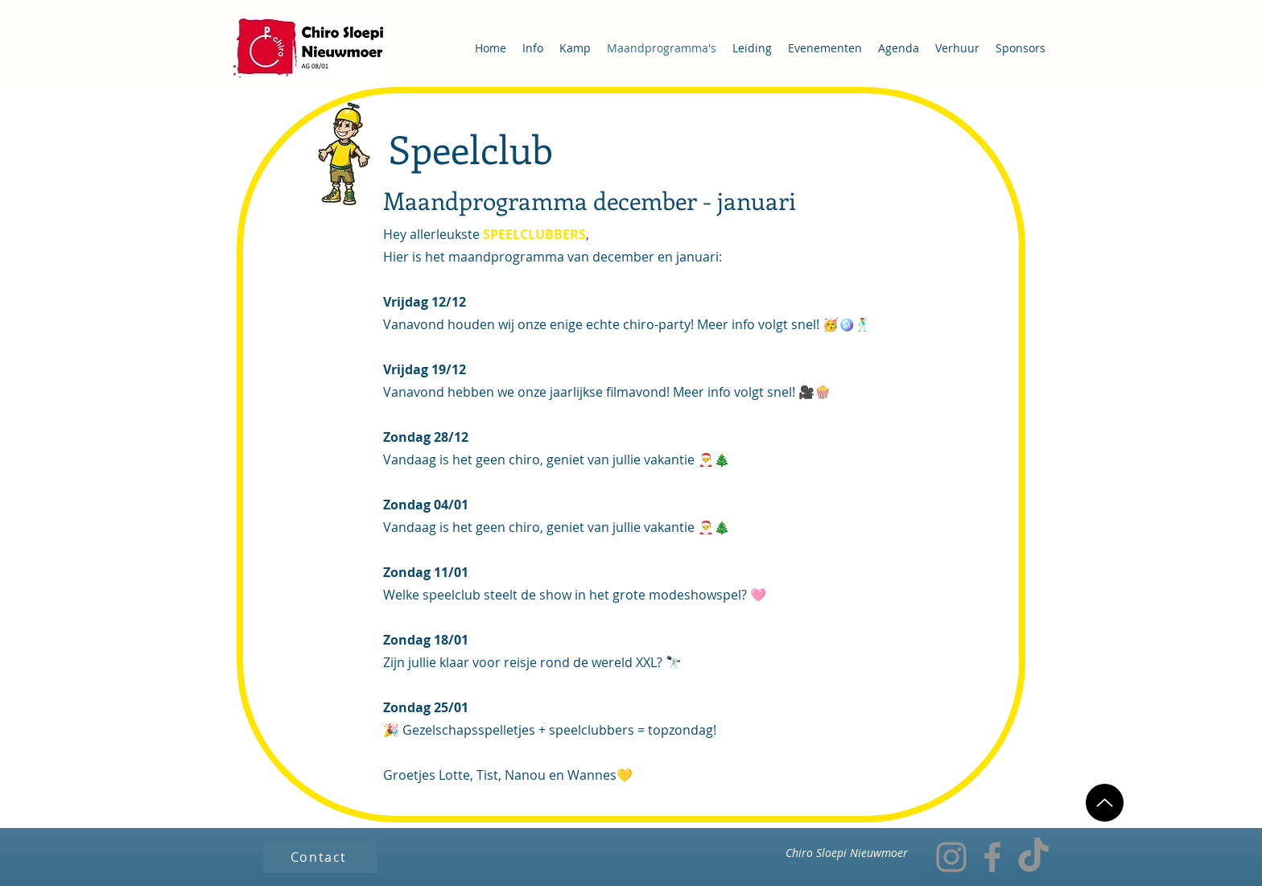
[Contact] (320, 857)
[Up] (1105, 803)
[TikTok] (1033, 857)
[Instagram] (951, 857)
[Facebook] (992, 857)
